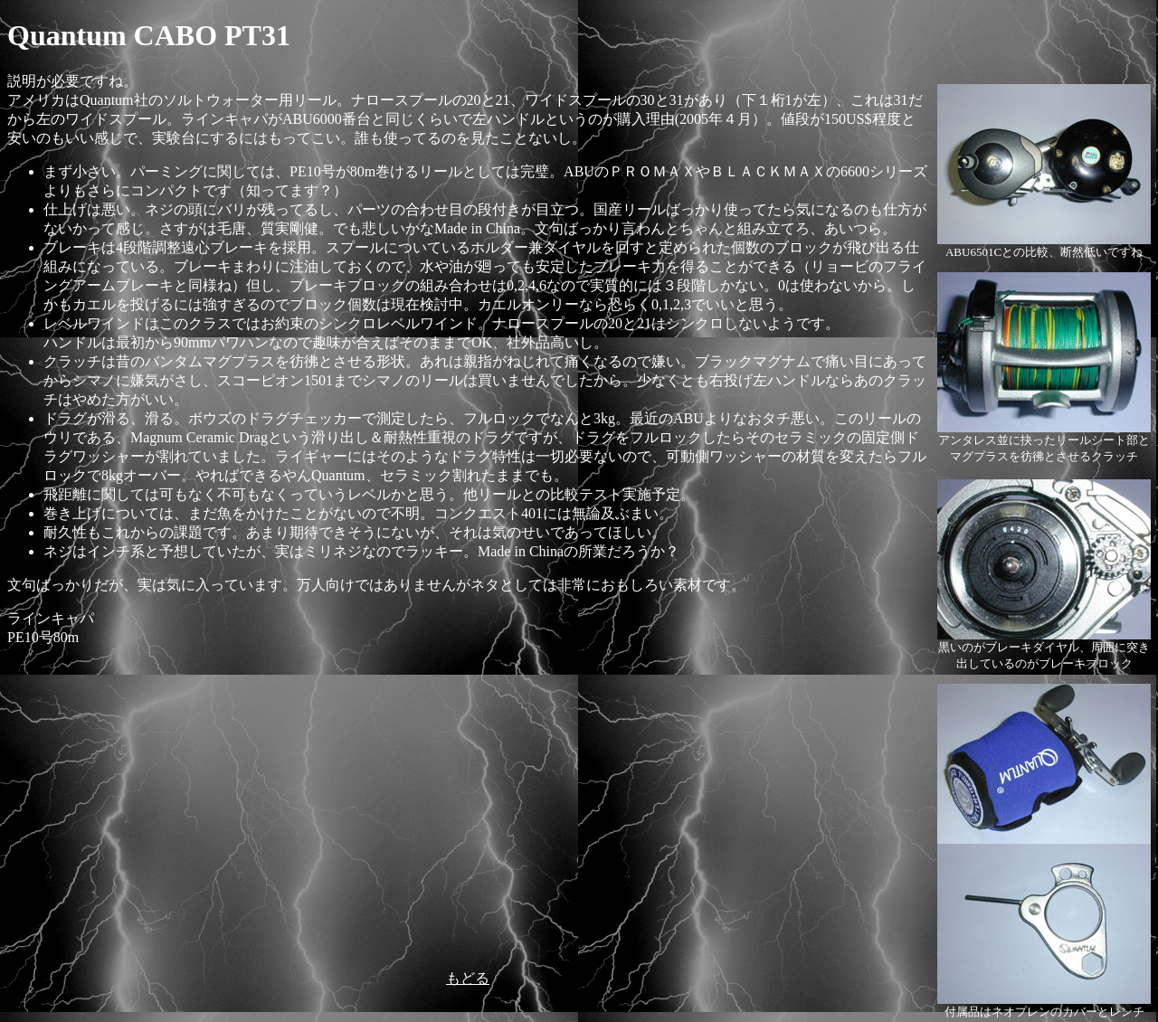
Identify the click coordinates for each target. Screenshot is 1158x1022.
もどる (467, 978)
